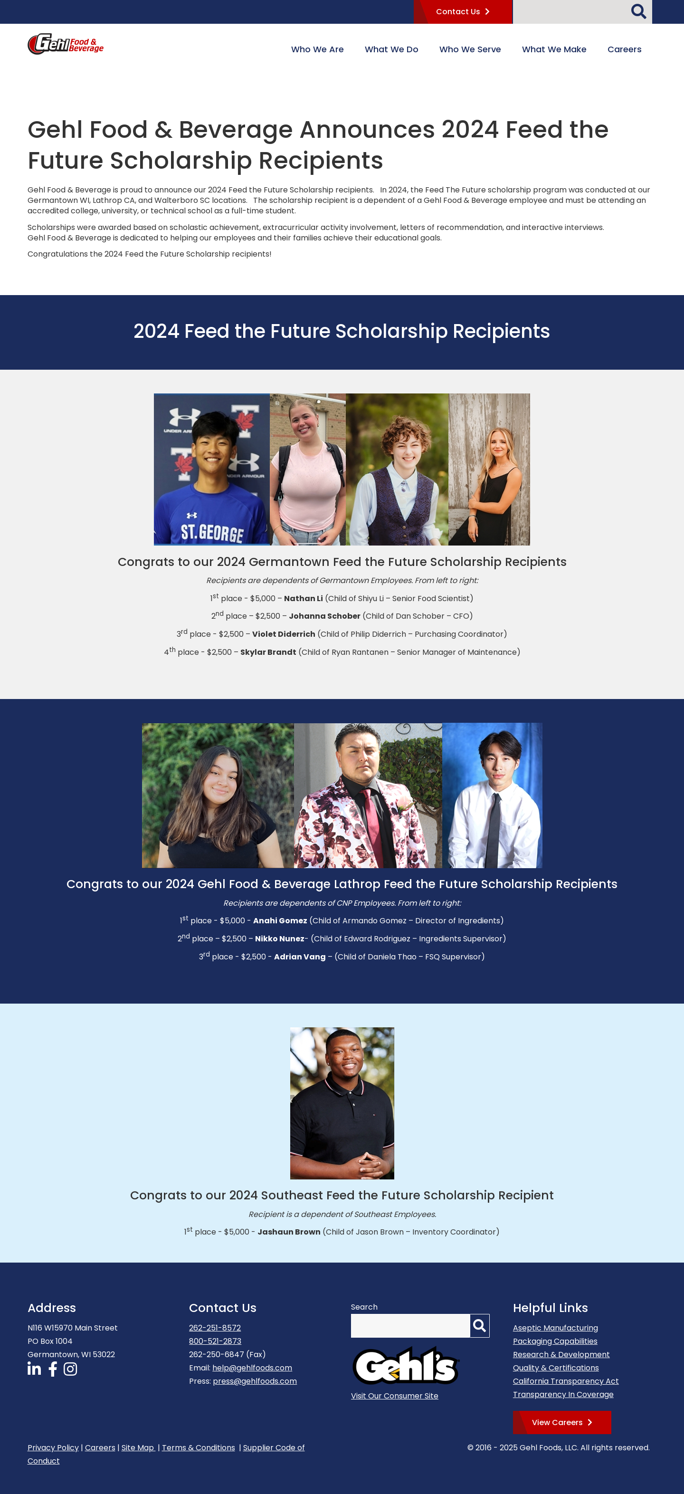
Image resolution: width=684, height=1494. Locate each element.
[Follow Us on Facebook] (54, 1372)
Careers (100, 1447)
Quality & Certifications (556, 1367)
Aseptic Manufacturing (555, 1327)
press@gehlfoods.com (255, 1381)
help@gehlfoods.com (252, 1367)
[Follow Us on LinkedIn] (36, 1372)
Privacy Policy (53, 1447)
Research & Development (561, 1354)
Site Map (139, 1447)
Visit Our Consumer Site (394, 1395)
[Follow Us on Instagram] (72, 1372)
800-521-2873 (215, 1341)
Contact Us (458, 11)
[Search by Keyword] (572, 12)
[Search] (641, 8)
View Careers (557, 1422)
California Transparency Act (566, 1381)
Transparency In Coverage (563, 1394)
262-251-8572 (215, 1327)
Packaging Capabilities (555, 1341)
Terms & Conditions (198, 1447)
